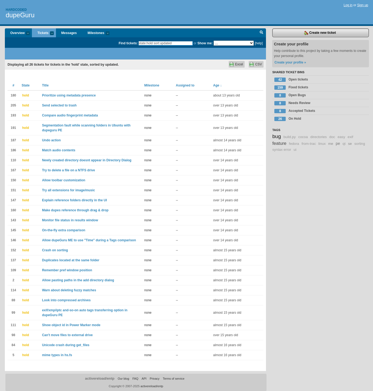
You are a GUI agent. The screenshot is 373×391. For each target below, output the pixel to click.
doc (332, 137)
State (25, 85)
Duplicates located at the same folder (70, 260)
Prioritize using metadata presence (69, 95)
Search (261, 33)
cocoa (303, 137)
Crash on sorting (55, 250)
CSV (258, 64)
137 (13, 260)
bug (276, 136)
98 (13, 335)
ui (295, 150)
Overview (17, 33)
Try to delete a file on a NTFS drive (68, 170)
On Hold (287, 119)
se (350, 144)
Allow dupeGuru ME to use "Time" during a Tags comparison (89, 240)
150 (13, 180)
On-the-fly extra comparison (63, 230)
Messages (69, 33)
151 (13, 190)
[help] (259, 43)
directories (318, 137)
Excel (239, 64)
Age (217, 85)
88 (13, 300)
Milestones (95, 33)
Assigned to (185, 85)
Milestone (151, 85)
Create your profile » (290, 62)
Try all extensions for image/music (68, 190)
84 (13, 345)
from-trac (309, 144)
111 (13, 325)
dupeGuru (20, 15)
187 (13, 140)
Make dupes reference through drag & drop (75, 210)
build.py (290, 137)
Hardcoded (16, 10)
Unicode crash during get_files (65, 345)
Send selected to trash (59, 105)
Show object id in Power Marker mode (71, 325)
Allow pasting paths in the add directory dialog (78, 280)
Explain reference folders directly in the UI (74, 200)
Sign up (362, 5)
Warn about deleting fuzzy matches (69, 290)
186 (13, 150)
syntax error (281, 150)
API (144, 378)
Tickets (43, 33)
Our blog (123, 378)
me (330, 144)
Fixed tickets (291, 87)
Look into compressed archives (66, 300)
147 (13, 200)
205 (13, 105)
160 (13, 210)
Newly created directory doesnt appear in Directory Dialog (86, 160)
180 (13, 95)
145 (13, 230)
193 (13, 115)
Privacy (154, 378)
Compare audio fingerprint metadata (70, 115)
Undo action (51, 140)
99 (13, 313)
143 (13, 220)
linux (322, 144)
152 (13, 250)
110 (13, 160)
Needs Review (292, 103)
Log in (348, 5)
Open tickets (291, 80)
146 (13, 240)
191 (13, 128)
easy (341, 137)
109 (13, 270)
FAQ (135, 378)
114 (13, 290)
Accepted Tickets (294, 111)
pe (338, 143)
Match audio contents (58, 150)
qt (343, 144)
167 (13, 170)
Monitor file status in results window (70, 220)
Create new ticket (320, 33)
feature (279, 143)
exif (350, 137)
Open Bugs (290, 95)
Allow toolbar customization (63, 180)
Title (45, 85)
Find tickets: (128, 43)
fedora (294, 144)
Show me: (205, 43)
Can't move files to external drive (67, 335)
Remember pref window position (67, 270)
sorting (359, 144)
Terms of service (173, 378)
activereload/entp (100, 378)
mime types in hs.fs (57, 355)
